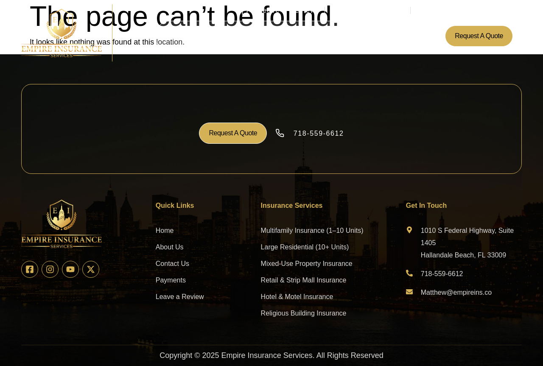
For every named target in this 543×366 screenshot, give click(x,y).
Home (179, 35)
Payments (330, 35)
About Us (213, 35)
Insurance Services (270, 35)
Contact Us (372, 35)
